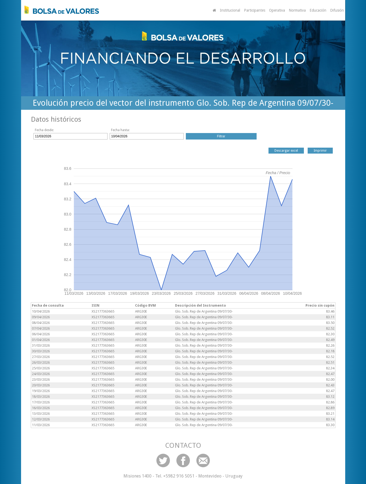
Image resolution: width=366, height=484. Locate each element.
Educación (318, 10)
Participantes (254, 10)
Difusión (337, 10)
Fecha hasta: (120, 130)
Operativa (277, 10)
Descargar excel (286, 151)
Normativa (297, 10)
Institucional (230, 10)
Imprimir (320, 151)
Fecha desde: (44, 130)
